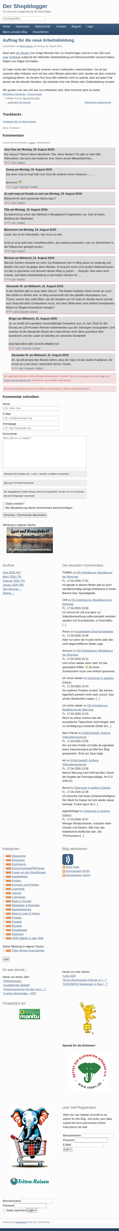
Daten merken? (15, 503)
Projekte (17, 921)
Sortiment (17, 934)
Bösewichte (19, 856)
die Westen (23, 53)
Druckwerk (18, 860)
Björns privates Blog (15, 32)
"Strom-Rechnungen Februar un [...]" (84, 980)
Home (6, 26)
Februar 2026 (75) (14, 580)
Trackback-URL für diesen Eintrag (19, 121)
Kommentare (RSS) (78, 871)
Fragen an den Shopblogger (29, 872)
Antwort (21, 162)
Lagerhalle (18, 888)
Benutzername (72, 1135)
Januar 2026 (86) (13, 584)
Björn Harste (26, 46)
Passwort (68, 1140)
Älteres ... (8, 593)
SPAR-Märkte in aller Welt (27, 938)
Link (14, 162)
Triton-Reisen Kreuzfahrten (28, 950)
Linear (32, 142)
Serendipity (20, 1222)
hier (103, 376)
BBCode (8, 483)
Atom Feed (72, 867)
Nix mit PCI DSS (31, 98)
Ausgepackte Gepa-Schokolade (93, 631)
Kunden (16, 880)
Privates (17, 917)
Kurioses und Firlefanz (25, 884)
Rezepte (17, 925)
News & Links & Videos (26, 913)
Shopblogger (19, 930)
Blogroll (76, 26)
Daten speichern (16, 1210)
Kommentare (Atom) (78, 875)
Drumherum (19, 864)
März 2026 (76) (12, 576)
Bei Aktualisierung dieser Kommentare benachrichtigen (39, 507)
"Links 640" (69, 975)
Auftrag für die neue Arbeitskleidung (38, 40)
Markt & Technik (21, 901)
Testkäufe (15, 57)
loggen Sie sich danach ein (17, 380)
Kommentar (10, 433)
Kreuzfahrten (41, 32)
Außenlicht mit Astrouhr (19, 102)
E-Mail (6, 413)
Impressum (22, 26)
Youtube (61, 26)
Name (6, 404)
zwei (5, 57)
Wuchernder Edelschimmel (97, 102)
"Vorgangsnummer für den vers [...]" (24, 989)
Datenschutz (42, 26)
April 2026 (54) (12, 572)
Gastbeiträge (19, 876)
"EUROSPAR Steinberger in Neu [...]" (85, 984)
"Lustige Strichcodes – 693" (19, 993)
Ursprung (24, 186)
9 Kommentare (34, 94)
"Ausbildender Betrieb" (16, 985)
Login (89, 26)
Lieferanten (18, 897)
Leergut (16, 893)
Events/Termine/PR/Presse (28, 868)
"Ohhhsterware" (12, 981)
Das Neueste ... (12, 589)
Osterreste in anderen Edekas (92, 787)
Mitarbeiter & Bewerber (14, 94)
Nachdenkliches (21, 909)
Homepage (9, 423)
